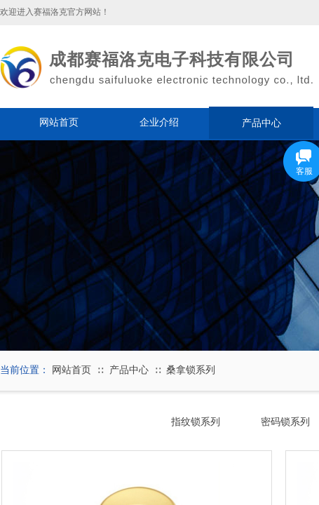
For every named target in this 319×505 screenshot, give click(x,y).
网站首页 (59, 122)
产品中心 (261, 122)
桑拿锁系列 (190, 370)
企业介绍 (159, 122)
